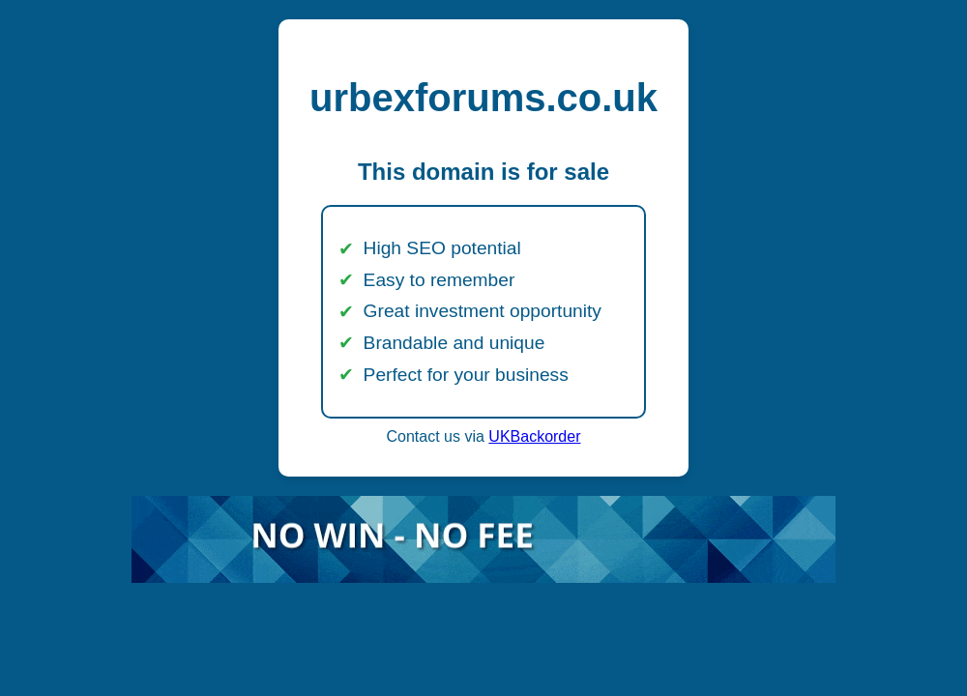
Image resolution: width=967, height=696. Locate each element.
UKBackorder (534, 436)
